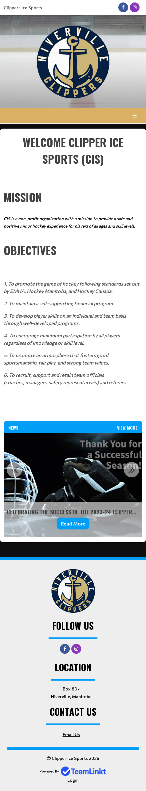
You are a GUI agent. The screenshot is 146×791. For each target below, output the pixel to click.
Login (73, 780)
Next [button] (131, 469)
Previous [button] (14, 469)
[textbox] (73, 159)
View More (127, 427)
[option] (73, 485)
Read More (73, 523)
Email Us (71, 734)
